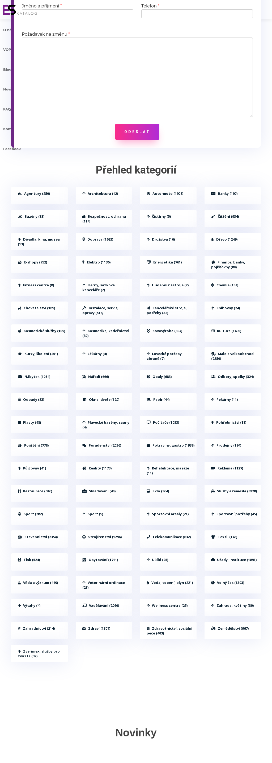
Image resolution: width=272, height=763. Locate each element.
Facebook (12, 149)
